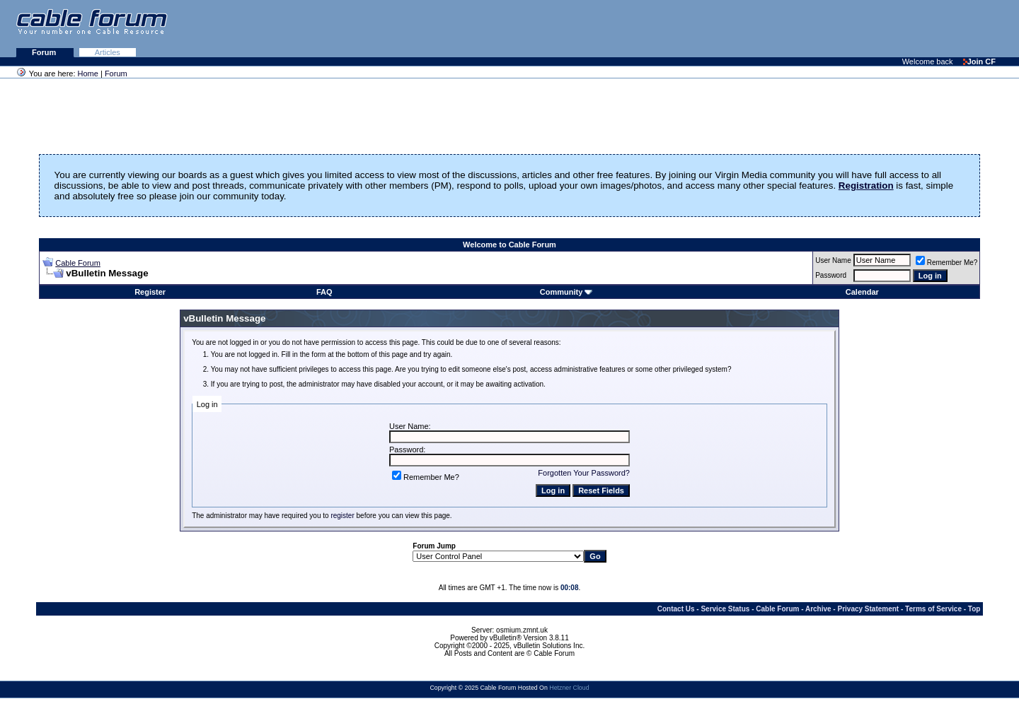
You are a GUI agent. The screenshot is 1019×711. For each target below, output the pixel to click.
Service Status (725, 609)
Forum (45, 52)
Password (830, 275)
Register (150, 292)
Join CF (979, 61)
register (342, 515)
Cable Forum (77, 263)
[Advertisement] (846, 28)
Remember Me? (947, 262)
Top (974, 609)
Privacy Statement (868, 609)
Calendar (862, 292)
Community (566, 292)
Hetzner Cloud (569, 687)
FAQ (324, 292)
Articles (107, 52)
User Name (833, 260)
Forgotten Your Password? (584, 473)
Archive (818, 609)
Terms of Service (933, 609)
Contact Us (676, 609)
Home (88, 73)
